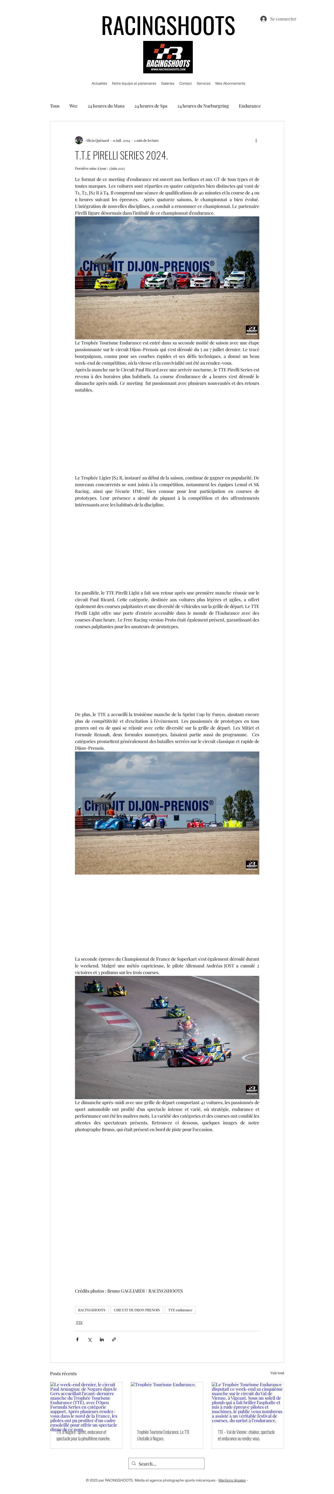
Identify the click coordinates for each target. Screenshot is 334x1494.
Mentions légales (232, 1480)
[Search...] (166, 1464)
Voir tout (277, 1372)
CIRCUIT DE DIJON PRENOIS (137, 1310)
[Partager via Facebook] (77, 1339)
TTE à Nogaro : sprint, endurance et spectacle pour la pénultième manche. (83, 1435)
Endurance (250, 106)
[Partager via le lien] (114, 1339)
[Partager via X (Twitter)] (89, 1339)
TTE (79, 1322)
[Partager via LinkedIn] (101, 1339)
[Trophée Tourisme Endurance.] (167, 1402)
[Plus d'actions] (256, 140)
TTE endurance (180, 1310)
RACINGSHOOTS (91, 1310)
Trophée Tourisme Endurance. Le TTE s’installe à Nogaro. (163, 1435)
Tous (55, 106)
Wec (73, 106)
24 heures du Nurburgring (203, 106)
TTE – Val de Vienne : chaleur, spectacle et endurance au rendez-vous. (246, 1435)
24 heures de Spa (150, 106)
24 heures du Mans (106, 106)
